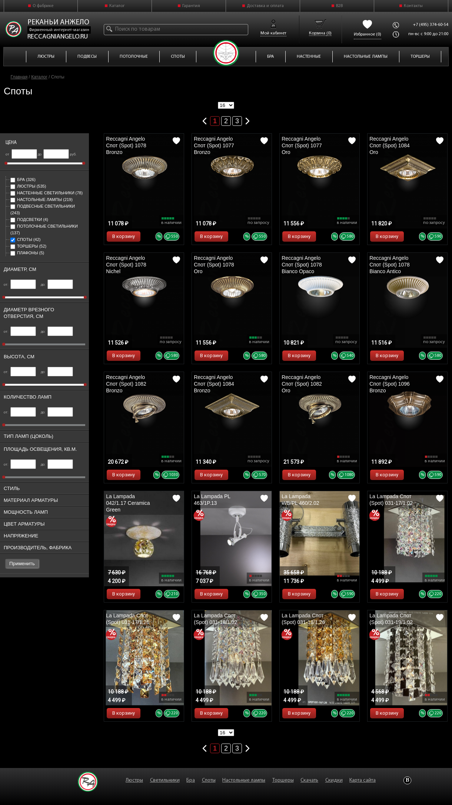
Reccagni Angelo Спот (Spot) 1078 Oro (214, 264)
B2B (339, 6)
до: (57, 285)
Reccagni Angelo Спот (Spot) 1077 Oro (302, 145)
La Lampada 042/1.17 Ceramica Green (128, 503)
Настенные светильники (46, 193)
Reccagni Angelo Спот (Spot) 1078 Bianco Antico (389, 264)
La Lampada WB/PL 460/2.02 (300, 499)
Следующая (247, 119)
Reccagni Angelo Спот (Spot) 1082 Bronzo (126, 383)
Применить (22, 563)
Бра (23, 179)
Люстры (28, 186)
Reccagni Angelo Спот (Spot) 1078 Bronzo (126, 145)
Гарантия (191, 6)
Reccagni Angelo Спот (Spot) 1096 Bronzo (389, 383)
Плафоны (27, 253)
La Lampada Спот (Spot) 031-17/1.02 (391, 499)
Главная (19, 77)
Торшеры (28, 246)
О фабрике (43, 6)
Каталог (117, 6)
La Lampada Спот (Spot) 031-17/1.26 (127, 619)
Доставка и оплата (265, 6)
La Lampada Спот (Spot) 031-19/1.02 (391, 619)
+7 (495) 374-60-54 (430, 25)
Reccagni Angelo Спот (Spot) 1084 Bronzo (214, 383)
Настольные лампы (41, 199)
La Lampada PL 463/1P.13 (212, 499)
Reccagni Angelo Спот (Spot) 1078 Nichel (126, 264)
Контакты (413, 6)
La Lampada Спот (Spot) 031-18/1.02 (215, 619)
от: (20, 285)
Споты (25, 239)
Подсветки (29, 219)
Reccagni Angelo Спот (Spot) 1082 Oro (302, 383)
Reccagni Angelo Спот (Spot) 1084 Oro (389, 145)
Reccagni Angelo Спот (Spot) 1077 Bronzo (214, 145)
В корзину (123, 236)
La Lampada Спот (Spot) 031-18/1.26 (303, 619)
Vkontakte (407, 780)
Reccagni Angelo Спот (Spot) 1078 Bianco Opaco (302, 264)
